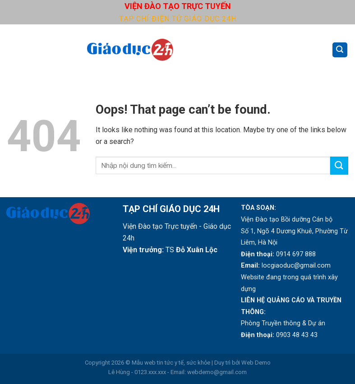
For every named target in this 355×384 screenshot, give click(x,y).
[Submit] (339, 165)
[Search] (340, 49)
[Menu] (12, 50)
